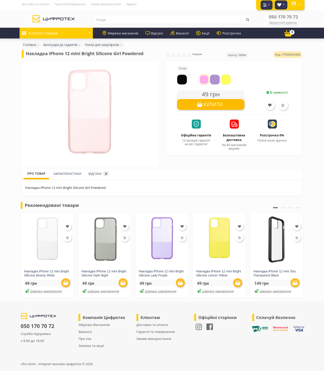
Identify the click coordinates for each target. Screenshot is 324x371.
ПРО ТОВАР (36, 171)
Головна (29, 43)
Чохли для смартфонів (102, 43)
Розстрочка (229, 31)
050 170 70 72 (283, 15)
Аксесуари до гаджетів (60, 43)
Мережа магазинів (120, 31)
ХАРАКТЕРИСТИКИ (67, 172)
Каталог (56, 30)
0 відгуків (197, 52)
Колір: (183, 66)
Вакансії (179, 31)
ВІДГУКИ (99, 172)
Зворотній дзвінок (283, 20)
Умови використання (106, 4)
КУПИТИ (213, 102)
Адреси (131, 4)
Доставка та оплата (35, 4)
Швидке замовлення (43, 289)
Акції (202, 31)
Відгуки (154, 31)
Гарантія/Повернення (69, 4)
